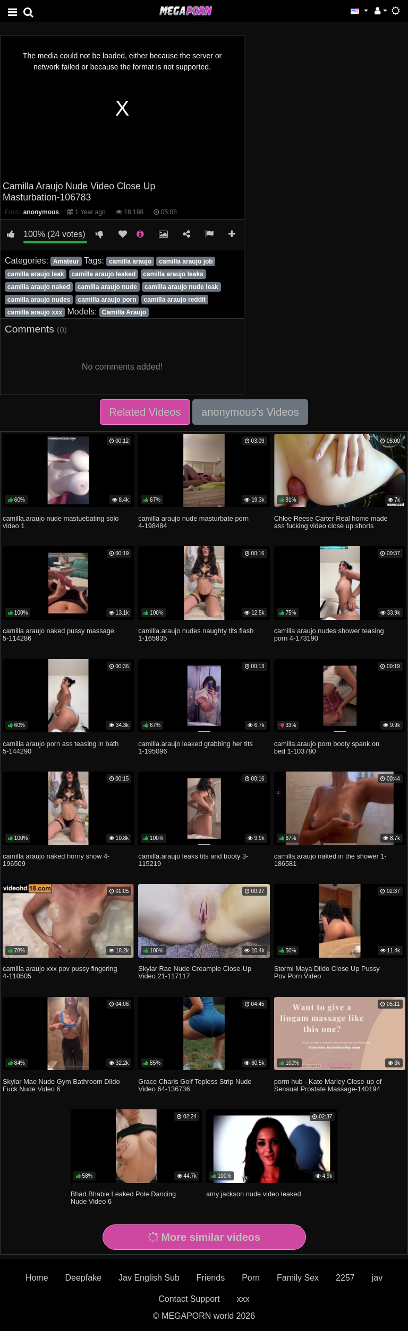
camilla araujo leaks (173, 274)
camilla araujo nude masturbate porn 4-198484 (193, 522)
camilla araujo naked (38, 287)
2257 (345, 1277)
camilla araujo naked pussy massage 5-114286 (58, 634)
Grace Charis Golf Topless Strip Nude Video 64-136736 (194, 1085)
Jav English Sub (149, 1277)
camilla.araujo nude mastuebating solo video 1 (60, 522)
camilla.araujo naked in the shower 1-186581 (330, 860)
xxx (243, 1298)
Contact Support (189, 1298)
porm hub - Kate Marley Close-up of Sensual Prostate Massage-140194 (328, 1085)
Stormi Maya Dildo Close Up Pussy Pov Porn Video (327, 972)
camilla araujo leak (35, 274)
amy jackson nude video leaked (253, 1194)
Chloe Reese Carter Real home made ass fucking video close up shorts (331, 522)
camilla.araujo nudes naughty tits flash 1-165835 (195, 634)
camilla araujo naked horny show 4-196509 (56, 860)
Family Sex (298, 1277)
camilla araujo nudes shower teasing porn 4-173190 (329, 634)
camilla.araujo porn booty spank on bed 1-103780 (326, 747)
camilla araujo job (185, 261)
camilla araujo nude (107, 287)
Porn (251, 1277)
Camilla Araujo (124, 312)
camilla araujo (130, 261)
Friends (211, 1277)
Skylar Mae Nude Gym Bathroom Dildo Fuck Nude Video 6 (61, 1085)
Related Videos (145, 412)
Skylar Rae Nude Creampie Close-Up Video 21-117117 (194, 972)
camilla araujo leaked (104, 274)
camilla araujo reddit (175, 299)
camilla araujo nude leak (181, 287)
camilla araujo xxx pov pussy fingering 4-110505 (60, 972)
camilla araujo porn (107, 299)
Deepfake (83, 1277)
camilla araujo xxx (34, 312)
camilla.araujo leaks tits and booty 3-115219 (193, 860)
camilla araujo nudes (39, 299)
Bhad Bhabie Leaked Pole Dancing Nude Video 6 (123, 1197)
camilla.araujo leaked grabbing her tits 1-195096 (195, 747)
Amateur (66, 261)
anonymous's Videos (250, 412)
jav (377, 1277)
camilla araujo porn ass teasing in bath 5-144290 (60, 747)
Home (37, 1277)
